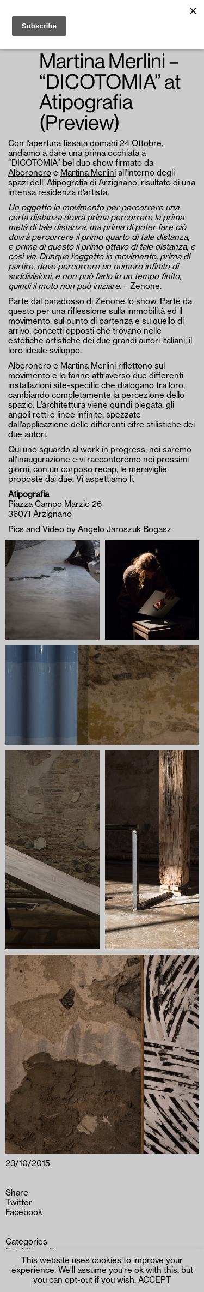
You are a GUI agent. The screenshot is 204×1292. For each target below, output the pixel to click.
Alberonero (29, 173)
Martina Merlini (88, 173)
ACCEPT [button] (154, 1280)
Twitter (18, 1203)
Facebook (23, 1213)
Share (16, 1193)
